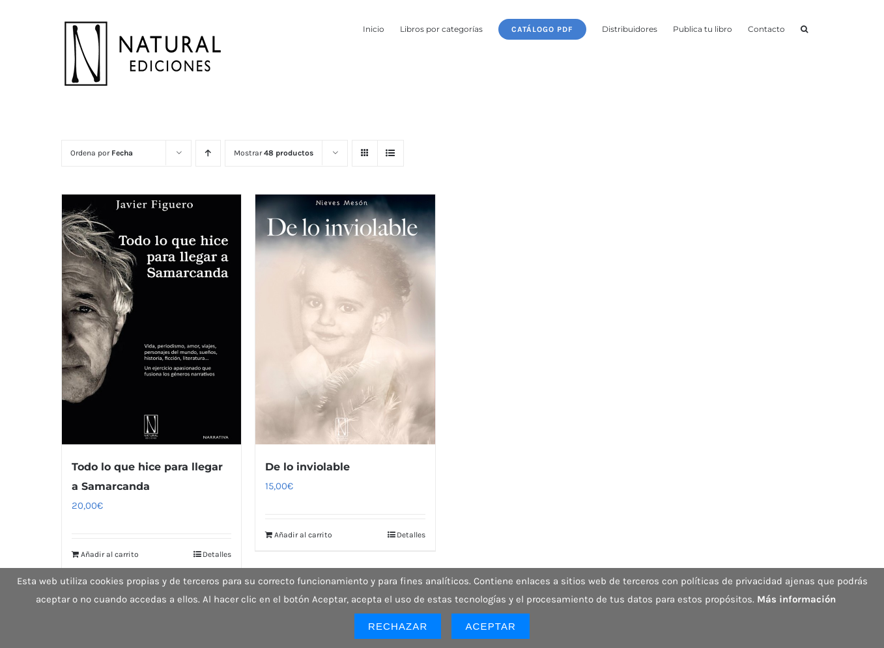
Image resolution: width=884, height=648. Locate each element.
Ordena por (101, 152)
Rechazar (398, 626)
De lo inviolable (307, 467)
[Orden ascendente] (208, 153)
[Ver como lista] (390, 153)
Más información (796, 599)
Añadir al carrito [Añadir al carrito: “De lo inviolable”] (303, 534)
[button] (804, 28)
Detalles (217, 554)
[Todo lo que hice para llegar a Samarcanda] (152, 319)
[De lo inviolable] (345, 319)
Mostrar (273, 152)
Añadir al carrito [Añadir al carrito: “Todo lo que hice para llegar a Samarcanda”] (110, 554)
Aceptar (490, 626)
